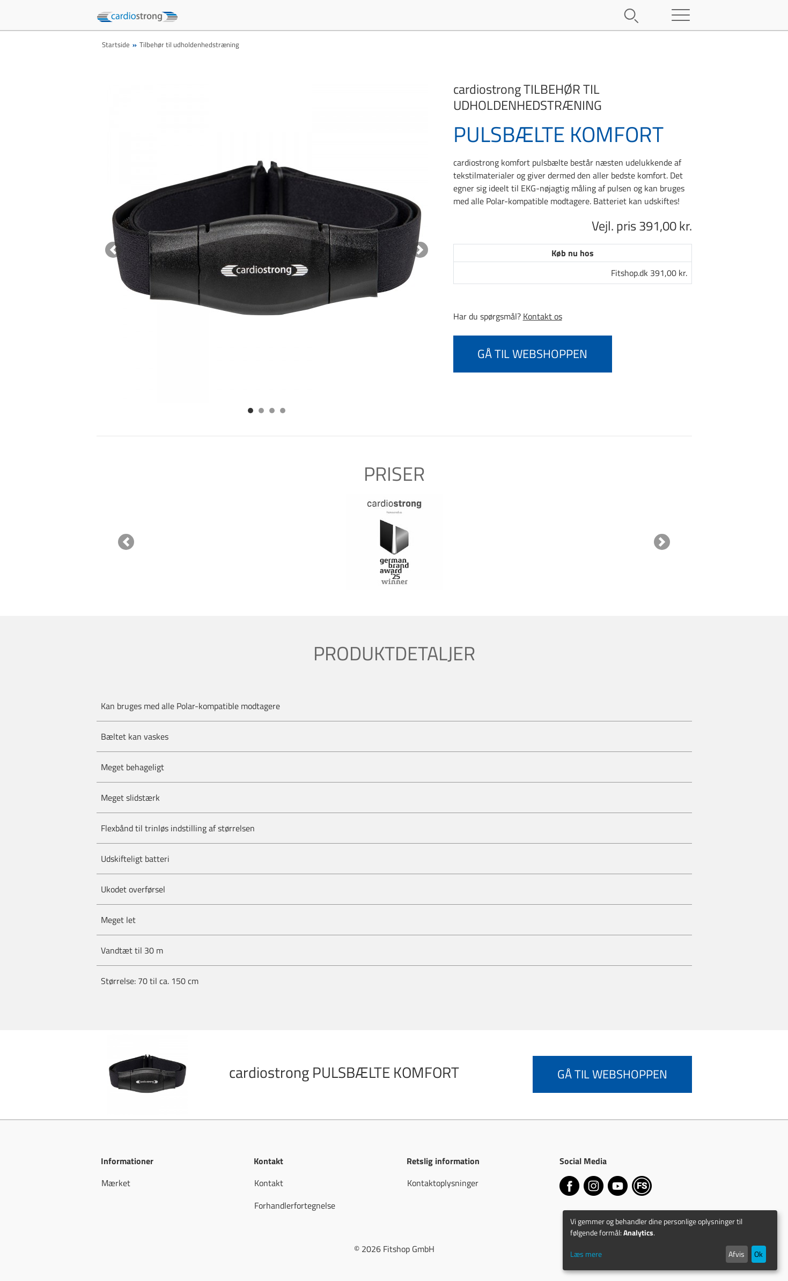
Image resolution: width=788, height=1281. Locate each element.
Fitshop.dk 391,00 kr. (649, 272)
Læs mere (586, 1254)
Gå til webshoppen (532, 354)
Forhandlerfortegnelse (294, 1205)
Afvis (736, 1254)
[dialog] (670, 1240)
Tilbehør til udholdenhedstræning (189, 44)
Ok (758, 1254)
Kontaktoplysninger (442, 1182)
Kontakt (268, 1182)
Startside (116, 44)
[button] (114, 250)
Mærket (115, 1182)
